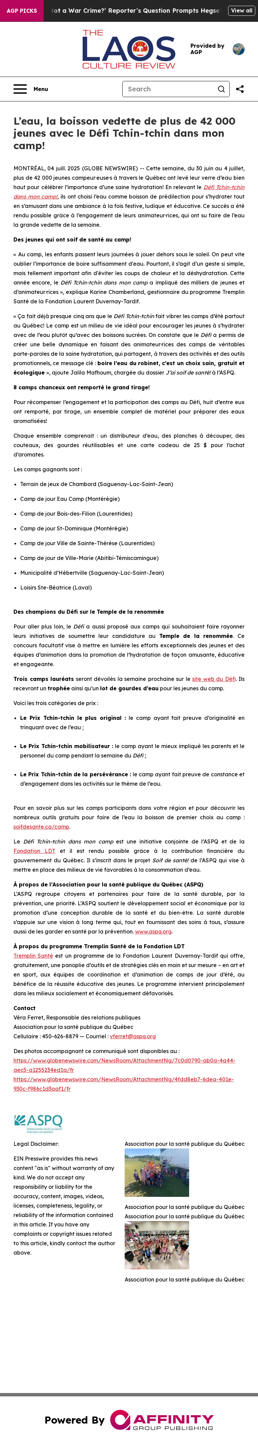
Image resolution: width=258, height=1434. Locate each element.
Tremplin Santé (33, 955)
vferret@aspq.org (133, 1036)
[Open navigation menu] (30, 89)
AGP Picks (22, 10)
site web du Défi (214, 679)
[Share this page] (240, 89)
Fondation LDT (34, 851)
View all (241, 10)
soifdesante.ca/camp (41, 826)
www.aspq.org (153, 931)
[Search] (168, 89)
